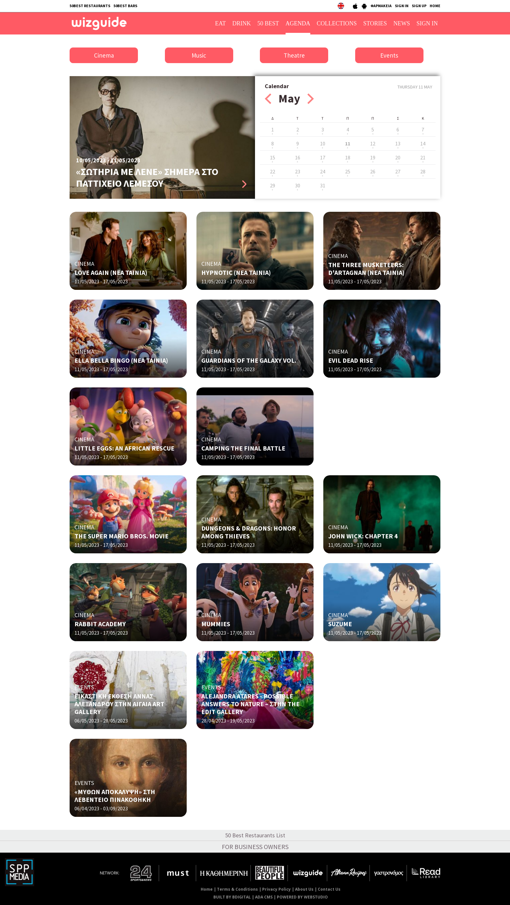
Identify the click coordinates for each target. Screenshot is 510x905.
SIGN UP (419, 5)
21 (422, 157)
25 (347, 171)
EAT (220, 23)
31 (322, 185)
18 (347, 157)
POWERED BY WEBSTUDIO (302, 897)
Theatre (294, 55)
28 (422, 171)
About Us (304, 889)
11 (347, 143)
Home (207, 889)
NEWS (402, 23)
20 (397, 157)
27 (397, 171)
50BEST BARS (125, 5)
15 (272, 157)
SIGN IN (402, 5)
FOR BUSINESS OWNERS (255, 847)
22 (272, 171)
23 (297, 171)
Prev (268, 98)
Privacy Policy (276, 889)
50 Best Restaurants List (255, 835)
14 (422, 143)
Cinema (104, 55)
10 (322, 143)
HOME (435, 5)
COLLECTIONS (337, 23)
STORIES (375, 23)
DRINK (241, 23)
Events (389, 55)
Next (310, 98)
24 (322, 171)
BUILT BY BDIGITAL (232, 897)
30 (297, 185)
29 (272, 185)
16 (297, 157)
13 (397, 143)
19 (372, 157)
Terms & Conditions (237, 889)
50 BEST (268, 23)
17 (322, 157)
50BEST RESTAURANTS (90, 5)
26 (372, 171)
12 (372, 143)
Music (199, 55)
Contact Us (329, 889)
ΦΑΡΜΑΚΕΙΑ (381, 5)
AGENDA (298, 23)
